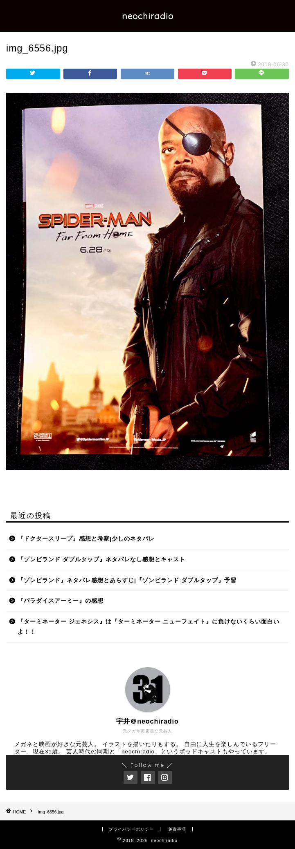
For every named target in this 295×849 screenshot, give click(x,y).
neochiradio (147, 16)
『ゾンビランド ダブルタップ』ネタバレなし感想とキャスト (101, 559)
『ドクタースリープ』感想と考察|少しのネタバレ (86, 539)
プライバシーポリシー (131, 829)
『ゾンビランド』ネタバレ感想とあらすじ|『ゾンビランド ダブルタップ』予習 (127, 580)
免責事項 (177, 829)
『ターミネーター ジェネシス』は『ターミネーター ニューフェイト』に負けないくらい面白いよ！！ (148, 627)
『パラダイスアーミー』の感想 (61, 601)
